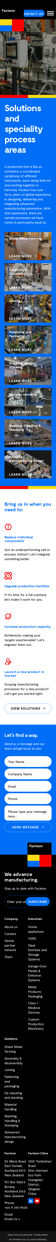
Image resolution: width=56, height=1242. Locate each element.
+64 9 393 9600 (15, 1207)
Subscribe (37, 901)
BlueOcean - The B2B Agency (34, 1235)
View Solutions (25, 708)
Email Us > (12, 1219)
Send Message (25, 827)
